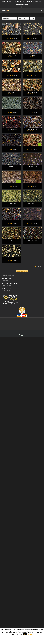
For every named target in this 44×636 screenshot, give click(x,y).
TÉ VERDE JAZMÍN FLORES (32, 203)
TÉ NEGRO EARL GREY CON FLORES (32, 166)
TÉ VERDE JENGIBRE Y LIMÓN (32, 73)
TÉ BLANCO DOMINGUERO (12, 55)
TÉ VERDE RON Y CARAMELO (11, 92)
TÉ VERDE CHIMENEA (32, 55)
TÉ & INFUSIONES (7, 278)
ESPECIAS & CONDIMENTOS (9, 275)
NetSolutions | (40, 331)
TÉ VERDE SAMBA (12, 73)
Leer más (29, 634)
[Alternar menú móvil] (41, 10)
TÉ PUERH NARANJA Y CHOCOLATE (32, 36)
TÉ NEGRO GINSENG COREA (12, 259)
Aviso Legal (22, 332)
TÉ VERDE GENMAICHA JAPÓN (32, 92)
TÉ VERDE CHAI (12, 240)
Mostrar (22, 18)
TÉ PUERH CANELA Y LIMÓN (12, 36)
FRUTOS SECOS (6, 280)
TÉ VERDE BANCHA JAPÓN (12, 203)
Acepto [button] (25, 634)
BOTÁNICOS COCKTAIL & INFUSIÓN (10, 283)
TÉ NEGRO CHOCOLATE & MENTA (32, 240)
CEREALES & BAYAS (7, 285)
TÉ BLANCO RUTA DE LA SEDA (32, 129)
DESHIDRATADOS (7, 288)
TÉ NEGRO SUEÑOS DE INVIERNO (12, 129)
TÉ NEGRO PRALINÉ (12, 166)
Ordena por (6, 18)
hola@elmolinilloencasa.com (22, 4)
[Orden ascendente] (16, 18)
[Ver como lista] (33, 18)
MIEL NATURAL (6, 290)
